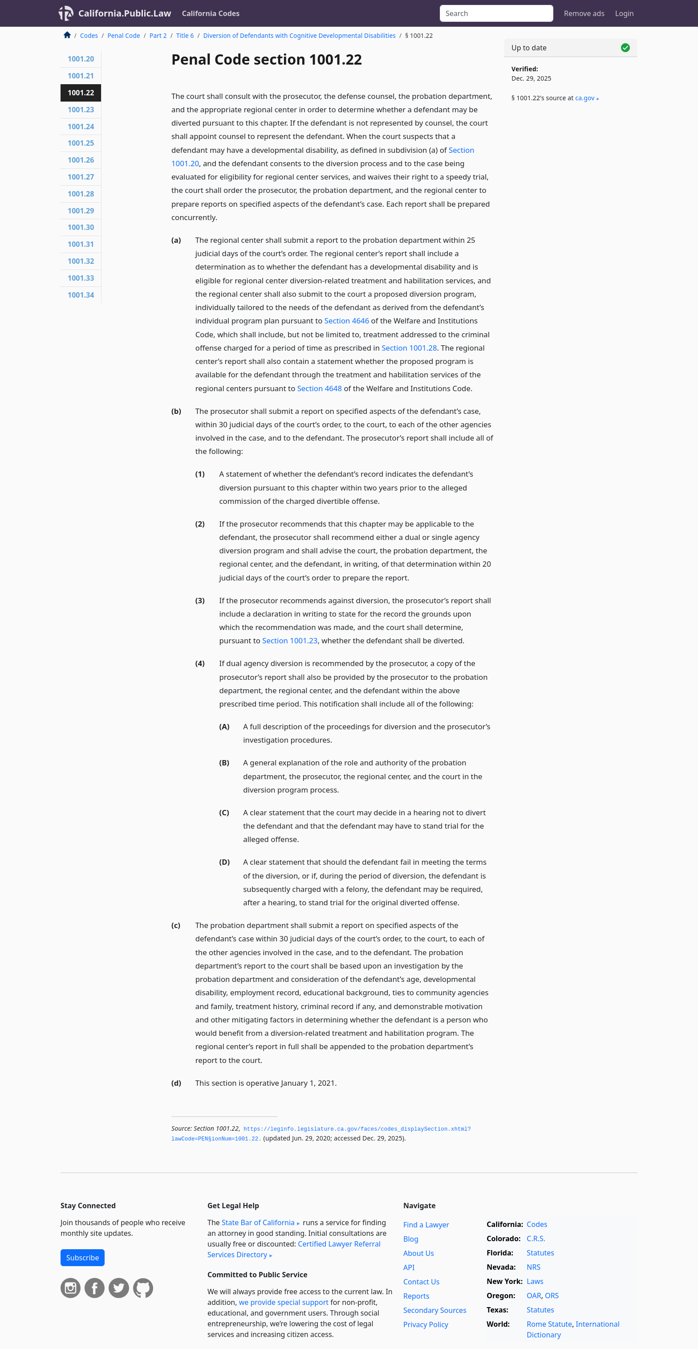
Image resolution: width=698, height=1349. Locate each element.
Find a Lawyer (426, 1225)
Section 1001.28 (409, 348)
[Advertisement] (570, 257)
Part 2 (158, 35)
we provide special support (284, 1302)
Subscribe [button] (82, 1258)
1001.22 (81, 93)
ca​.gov (584, 98)
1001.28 (81, 194)
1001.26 (81, 160)
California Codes (211, 13)
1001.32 (81, 261)
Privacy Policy (425, 1324)
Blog (410, 1239)
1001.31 (81, 244)
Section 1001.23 (289, 640)
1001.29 (81, 211)
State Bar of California (258, 1222)
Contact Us (421, 1282)
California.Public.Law (124, 13)
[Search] (496, 13)
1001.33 (81, 278)
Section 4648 (319, 388)
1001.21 (81, 76)
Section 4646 (347, 320)
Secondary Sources (435, 1310)
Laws (535, 1281)
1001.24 (81, 126)
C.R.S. (536, 1238)
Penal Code (123, 35)
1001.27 (81, 177)
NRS (533, 1267)
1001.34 (81, 295)
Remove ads (584, 13)
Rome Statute (549, 1324)
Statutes (540, 1253)
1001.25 (81, 143)
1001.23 (81, 109)
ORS (552, 1295)
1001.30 (81, 227)
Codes (89, 35)
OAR (534, 1295)
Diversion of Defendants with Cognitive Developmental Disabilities (299, 35)
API (408, 1267)
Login (624, 13)
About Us (418, 1253)
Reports (416, 1296)
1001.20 (81, 59)
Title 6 (185, 35)
